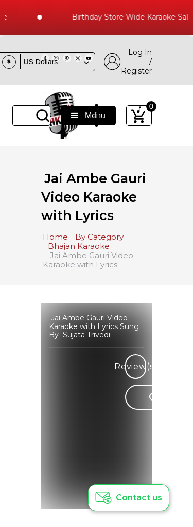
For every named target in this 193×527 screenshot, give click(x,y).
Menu (88, 115)
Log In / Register (128, 62)
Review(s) (135, 366)
